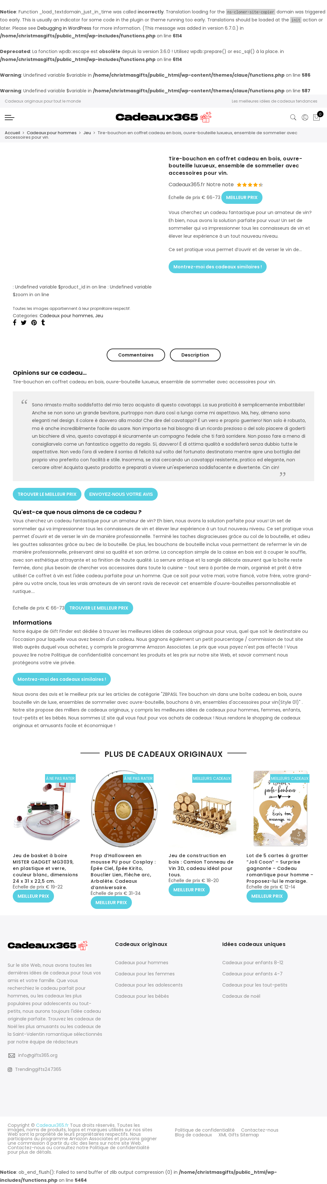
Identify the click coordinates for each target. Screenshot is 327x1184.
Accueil (12, 133)
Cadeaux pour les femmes (145, 974)
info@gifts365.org (37, 1055)
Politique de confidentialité (205, 1129)
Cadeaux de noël (241, 996)
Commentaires (136, 355)
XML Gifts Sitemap (238, 1134)
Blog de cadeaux (193, 1134)
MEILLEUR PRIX (242, 197)
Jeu (87, 133)
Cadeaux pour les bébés (142, 996)
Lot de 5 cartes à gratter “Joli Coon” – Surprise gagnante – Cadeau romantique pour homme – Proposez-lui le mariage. (280, 869)
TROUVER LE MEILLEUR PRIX (47, 493)
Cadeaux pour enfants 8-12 (252, 962)
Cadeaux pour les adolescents (149, 985)
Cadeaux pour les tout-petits (254, 985)
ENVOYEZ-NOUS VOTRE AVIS (121, 493)
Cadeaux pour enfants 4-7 (252, 974)
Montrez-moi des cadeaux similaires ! (217, 266)
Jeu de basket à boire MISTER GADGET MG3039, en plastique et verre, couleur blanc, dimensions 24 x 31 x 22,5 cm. (45, 869)
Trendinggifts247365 (34, 1069)
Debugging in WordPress (64, 28)
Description (195, 355)
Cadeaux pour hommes (52, 133)
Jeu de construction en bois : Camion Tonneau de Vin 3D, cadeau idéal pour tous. (201, 865)
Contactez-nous (259, 1129)
